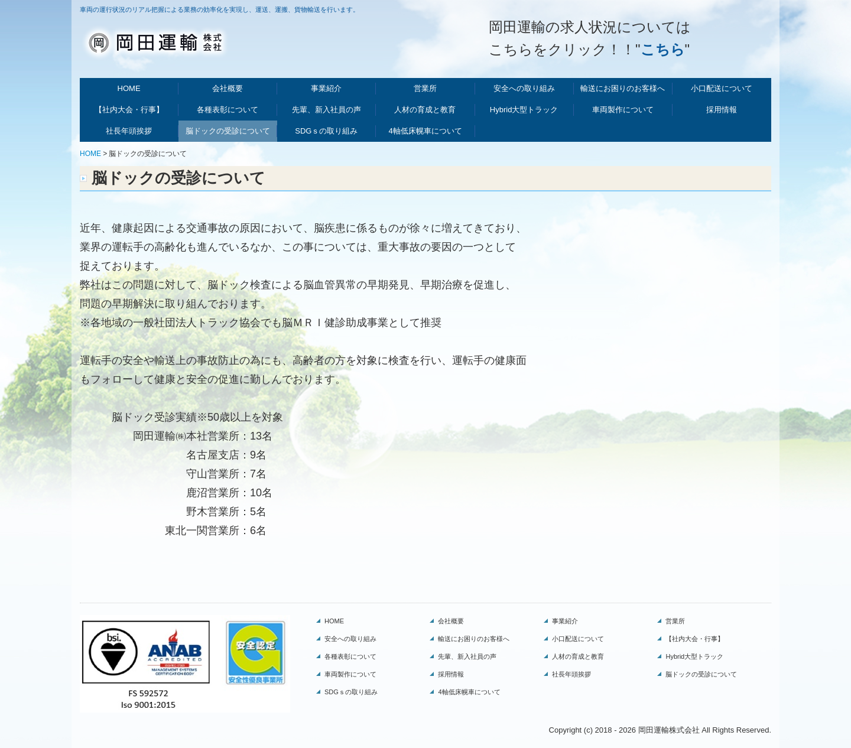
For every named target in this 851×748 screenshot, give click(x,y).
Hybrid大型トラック (524, 109)
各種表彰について (227, 109)
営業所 (425, 88)
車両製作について (623, 109)
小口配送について (721, 88)
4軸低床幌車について (425, 130)
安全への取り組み (524, 88)
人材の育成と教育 (425, 109)
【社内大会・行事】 (129, 109)
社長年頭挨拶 (129, 130)
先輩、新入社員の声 (326, 109)
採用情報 (721, 109)
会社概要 (227, 88)
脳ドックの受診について (228, 130)
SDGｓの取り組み (326, 130)
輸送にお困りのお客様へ (622, 88)
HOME (129, 88)
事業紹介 (326, 88)
